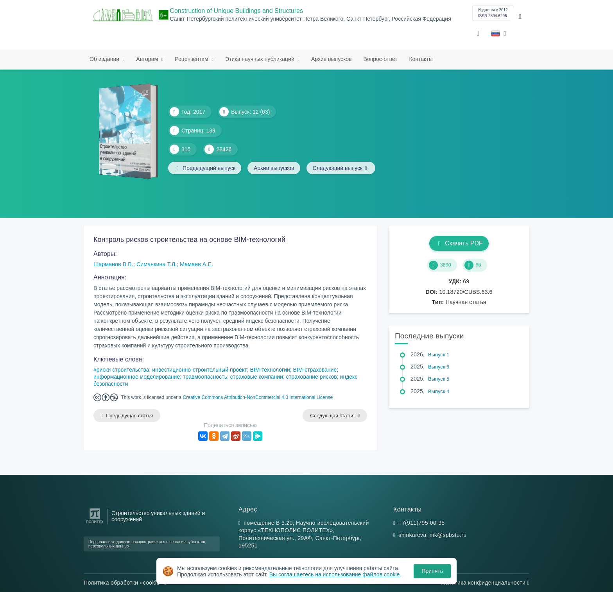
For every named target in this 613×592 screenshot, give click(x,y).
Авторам (148, 59)
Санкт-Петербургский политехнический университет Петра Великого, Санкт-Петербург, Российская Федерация (310, 19)
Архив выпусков (331, 59)
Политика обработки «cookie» (125, 582)
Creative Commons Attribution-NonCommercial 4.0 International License (258, 397)
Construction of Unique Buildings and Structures (236, 10)
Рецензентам (192, 59)
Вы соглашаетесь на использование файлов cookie (335, 574)
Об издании (105, 59)
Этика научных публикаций (260, 59)
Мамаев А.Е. (196, 264)
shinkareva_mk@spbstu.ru (432, 535)
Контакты (420, 59)
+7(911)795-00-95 (421, 523)
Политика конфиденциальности (485, 582)
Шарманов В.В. (113, 264)
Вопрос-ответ (381, 59)
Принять (432, 571)
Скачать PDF (458, 243)
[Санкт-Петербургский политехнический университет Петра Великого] (95, 523)
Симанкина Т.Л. (156, 264)
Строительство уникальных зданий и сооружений (158, 516)
